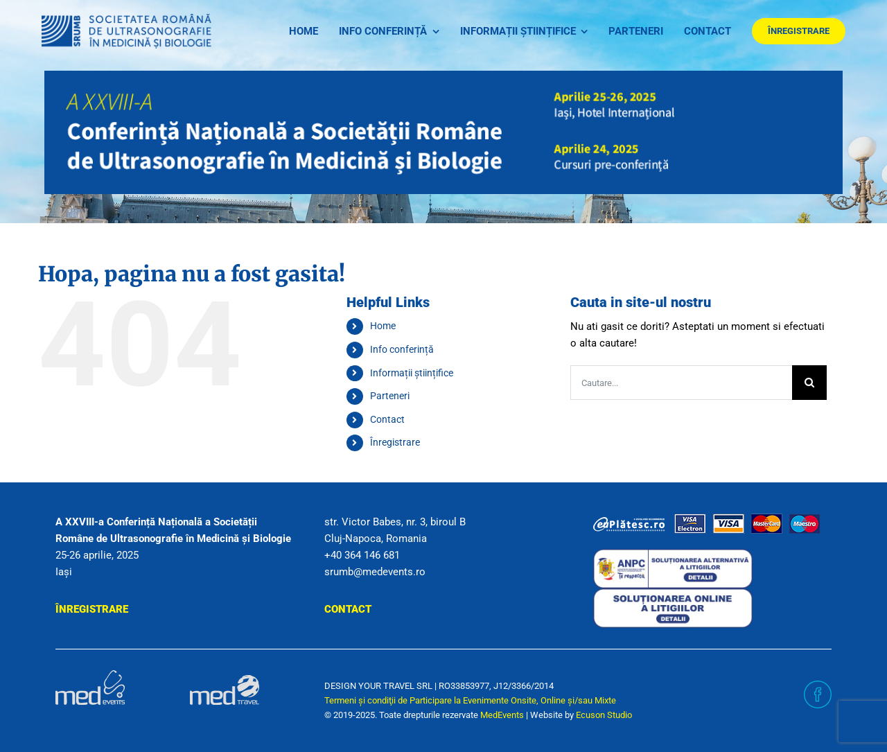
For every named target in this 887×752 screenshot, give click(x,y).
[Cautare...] (681, 382)
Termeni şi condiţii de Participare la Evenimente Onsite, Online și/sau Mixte (470, 700)
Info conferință (402, 349)
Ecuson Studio (604, 715)
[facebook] (818, 685)
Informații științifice (411, 372)
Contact (387, 419)
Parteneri (390, 395)
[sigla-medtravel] (224, 675)
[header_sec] (443, 75)
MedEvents (502, 715)
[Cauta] (809, 382)
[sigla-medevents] (90, 675)
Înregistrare (395, 442)
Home (383, 325)
